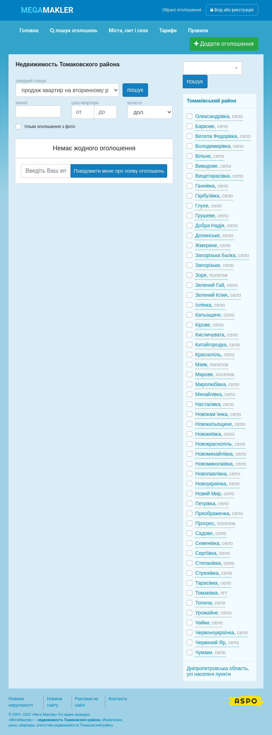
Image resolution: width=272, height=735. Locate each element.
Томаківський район (211, 101)
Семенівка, (214, 543)
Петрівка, (212, 503)
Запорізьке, (214, 265)
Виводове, (213, 166)
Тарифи (168, 30)
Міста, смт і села (128, 30)
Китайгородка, (217, 344)
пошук (135, 90)
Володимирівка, (219, 146)
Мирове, (214, 374)
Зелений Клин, (218, 295)
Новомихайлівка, (220, 454)
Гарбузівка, (214, 196)
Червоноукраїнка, (221, 632)
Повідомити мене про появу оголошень (119, 171)
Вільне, (209, 156)
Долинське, (214, 235)
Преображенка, (219, 513)
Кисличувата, (216, 335)
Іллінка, (210, 305)
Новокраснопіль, (220, 444)
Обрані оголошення (181, 9)
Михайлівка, (215, 394)
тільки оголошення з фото (49, 126)
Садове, (210, 533)
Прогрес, (215, 523)
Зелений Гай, (216, 285)
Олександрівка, (219, 116)
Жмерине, (213, 245)
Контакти (117, 698)
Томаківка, (211, 593)
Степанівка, (214, 563)
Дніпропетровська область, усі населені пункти (218, 671)
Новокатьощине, (220, 424)
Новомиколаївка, (220, 464)
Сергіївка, (212, 553)
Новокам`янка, (218, 414)
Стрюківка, (213, 573)
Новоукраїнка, (217, 483)
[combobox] (38, 111)
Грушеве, (211, 215)
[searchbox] (28, 111)
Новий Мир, (214, 493)
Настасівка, (214, 404)
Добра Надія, (216, 225)
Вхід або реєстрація (232, 9)
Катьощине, (214, 315)
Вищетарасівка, (219, 176)
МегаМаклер (21, 720)
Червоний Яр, (217, 642)
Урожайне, (213, 613)
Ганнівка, (211, 186)
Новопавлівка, (217, 474)
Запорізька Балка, (222, 255)
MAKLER (47, 10)
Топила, (210, 603)
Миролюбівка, (217, 384)
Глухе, (208, 205)
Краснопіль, (214, 354)
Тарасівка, (213, 583)
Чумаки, (210, 652)
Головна (29, 30)
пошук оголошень (73, 30)
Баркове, (211, 126)
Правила (198, 30)
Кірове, (209, 325)
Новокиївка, (214, 434)
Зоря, (211, 275)
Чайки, (208, 622)
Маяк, (211, 364)
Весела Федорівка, (222, 136)
